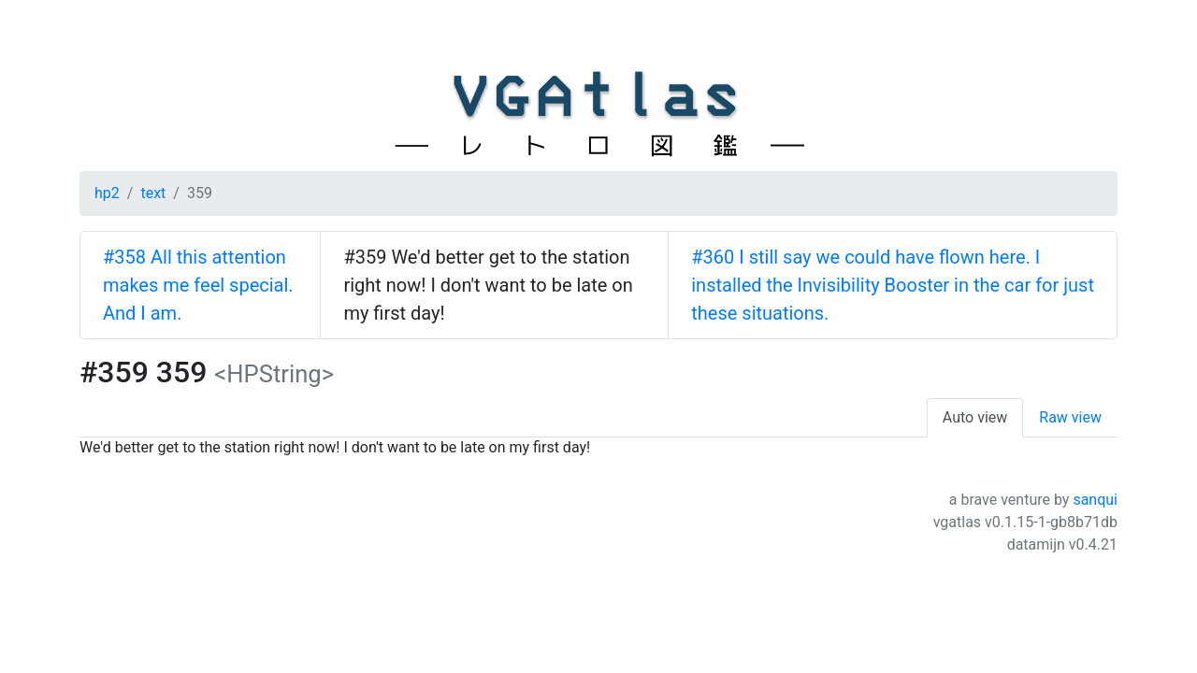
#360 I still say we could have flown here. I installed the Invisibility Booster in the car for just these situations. (892, 285)
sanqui (1095, 499)
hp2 (107, 193)
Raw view (1070, 417)
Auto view (975, 417)
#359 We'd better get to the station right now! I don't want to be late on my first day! (487, 285)
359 (199, 193)
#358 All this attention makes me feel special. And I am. (198, 285)
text (153, 193)
